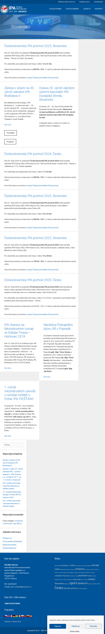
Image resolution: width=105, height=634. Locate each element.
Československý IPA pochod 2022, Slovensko (35, 238)
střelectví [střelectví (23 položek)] (82, 583)
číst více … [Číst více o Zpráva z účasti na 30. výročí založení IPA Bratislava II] (8, 125)
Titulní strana (55, 9)
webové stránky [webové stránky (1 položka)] (96, 584)
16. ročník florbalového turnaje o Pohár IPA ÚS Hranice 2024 (12, 494)
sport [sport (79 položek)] (73, 583)
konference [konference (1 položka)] (66, 572)
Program (10, 142)
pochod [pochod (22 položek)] (82, 575)
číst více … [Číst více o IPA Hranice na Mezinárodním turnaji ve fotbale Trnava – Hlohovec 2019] (8, 368)
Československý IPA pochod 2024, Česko (32, 154)
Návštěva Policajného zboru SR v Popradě (58, 327)
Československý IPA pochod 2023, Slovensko (35, 196)
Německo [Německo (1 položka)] (87, 572)
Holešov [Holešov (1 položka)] (73, 569)
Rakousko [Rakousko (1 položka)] (70, 579)
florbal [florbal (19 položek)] (95, 565)
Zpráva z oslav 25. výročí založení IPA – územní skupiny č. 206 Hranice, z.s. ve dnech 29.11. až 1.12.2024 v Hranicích (13, 474)
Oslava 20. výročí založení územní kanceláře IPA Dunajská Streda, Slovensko (56, 93)
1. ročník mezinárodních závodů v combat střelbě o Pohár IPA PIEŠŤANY (19, 393)
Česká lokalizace (9, 548)
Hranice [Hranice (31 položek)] (79, 569)
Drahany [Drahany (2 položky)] (89, 565)
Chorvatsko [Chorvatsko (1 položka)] (78, 565)
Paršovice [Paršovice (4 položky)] (66, 576)
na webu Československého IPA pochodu (41, 78)
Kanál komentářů (9, 545)
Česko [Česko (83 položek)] (59, 588)
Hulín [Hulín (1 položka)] (56, 572)
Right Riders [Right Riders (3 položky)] (77, 579)
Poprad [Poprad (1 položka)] (94, 576)
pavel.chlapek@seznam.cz (20, 587)
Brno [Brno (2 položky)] (68, 565)
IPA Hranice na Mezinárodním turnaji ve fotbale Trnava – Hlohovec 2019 (18, 330)
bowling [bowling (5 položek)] (63, 565)
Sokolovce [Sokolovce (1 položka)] (66, 584)
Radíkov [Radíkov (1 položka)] (65, 579)
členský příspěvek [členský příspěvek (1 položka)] (82, 588)
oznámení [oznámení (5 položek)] (58, 576)
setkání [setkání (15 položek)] (91, 579)
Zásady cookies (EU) (12, 621)
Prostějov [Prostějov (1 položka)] (57, 579)
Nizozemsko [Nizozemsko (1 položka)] (81, 572)
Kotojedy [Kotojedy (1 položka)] (71, 572)
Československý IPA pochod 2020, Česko (32, 280)
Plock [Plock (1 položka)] (76, 576)
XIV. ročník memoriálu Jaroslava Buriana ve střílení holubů (11, 486)
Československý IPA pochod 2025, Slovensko (35, 46)
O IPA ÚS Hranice (72, 9)
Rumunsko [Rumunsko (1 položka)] (85, 579)
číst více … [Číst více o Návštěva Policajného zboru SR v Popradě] (47, 377)
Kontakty (99, 9)
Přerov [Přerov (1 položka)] (61, 579)
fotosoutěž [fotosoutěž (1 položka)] (62, 569)
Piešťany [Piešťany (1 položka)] (72, 576)
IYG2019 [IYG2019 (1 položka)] (60, 572)
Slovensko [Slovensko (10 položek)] (59, 583)
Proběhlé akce (84, 2)
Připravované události (66, 2)
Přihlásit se (7, 538)
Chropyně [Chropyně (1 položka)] (83, 565)
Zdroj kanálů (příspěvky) (12, 541)
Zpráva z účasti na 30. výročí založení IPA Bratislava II (19, 92)
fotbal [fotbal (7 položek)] (57, 569)
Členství (87, 9)
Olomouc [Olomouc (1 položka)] (92, 572)
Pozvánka (10, 133)
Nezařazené (98, 2)
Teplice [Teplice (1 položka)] (90, 584)
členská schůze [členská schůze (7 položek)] (70, 588)
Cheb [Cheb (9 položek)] (72, 565)
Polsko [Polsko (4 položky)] (89, 576)
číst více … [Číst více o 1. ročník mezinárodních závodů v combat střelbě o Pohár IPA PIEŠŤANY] (8, 436)
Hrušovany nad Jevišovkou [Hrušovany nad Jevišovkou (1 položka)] (92, 569)
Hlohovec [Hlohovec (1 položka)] (68, 569)
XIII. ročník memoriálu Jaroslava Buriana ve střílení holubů (11, 503)
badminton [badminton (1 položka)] (57, 565)
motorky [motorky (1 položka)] (76, 572)
